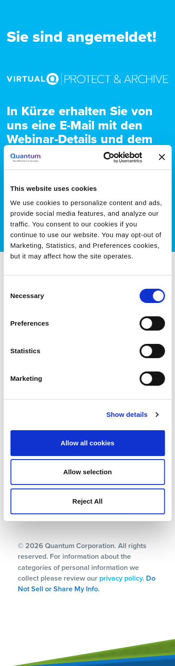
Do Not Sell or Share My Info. (86, 583)
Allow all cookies (87, 443)
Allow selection (87, 472)
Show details (127, 414)
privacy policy (120, 578)
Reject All (88, 501)
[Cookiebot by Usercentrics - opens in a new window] (106, 157)
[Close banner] (162, 157)
